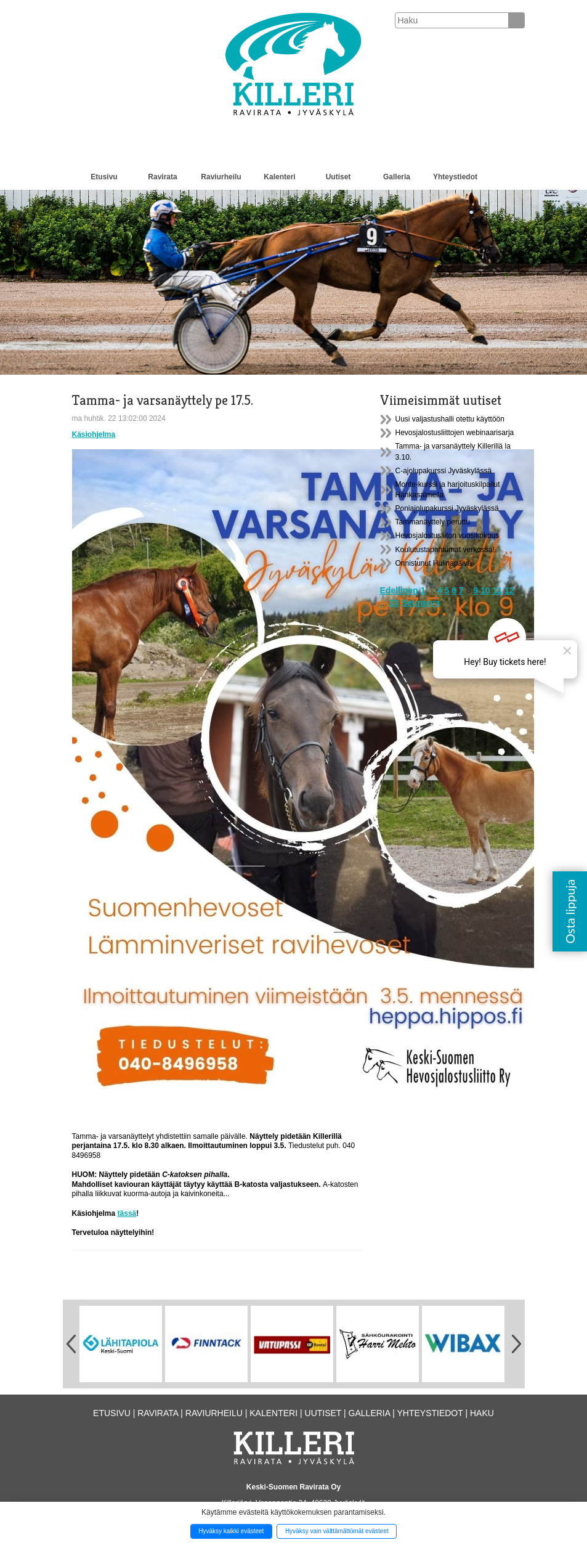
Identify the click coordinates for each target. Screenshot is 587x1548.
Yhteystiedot (455, 177)
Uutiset (338, 177)
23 (394, 603)
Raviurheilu (221, 177)
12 (509, 590)
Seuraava (421, 603)
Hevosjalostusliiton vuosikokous (447, 535)
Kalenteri (279, 177)
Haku (482, 1413)
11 (497, 590)
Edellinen (399, 590)
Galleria (396, 177)
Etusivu (104, 177)
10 (485, 590)
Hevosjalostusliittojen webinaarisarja (454, 432)
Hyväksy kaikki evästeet (231, 1531)
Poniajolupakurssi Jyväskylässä (447, 508)
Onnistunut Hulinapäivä (433, 563)
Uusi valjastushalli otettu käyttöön (449, 419)
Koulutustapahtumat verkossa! (445, 549)
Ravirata (162, 177)
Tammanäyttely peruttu (432, 522)
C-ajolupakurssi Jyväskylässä (443, 470)
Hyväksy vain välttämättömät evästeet (337, 1531)
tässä (127, 1213)
